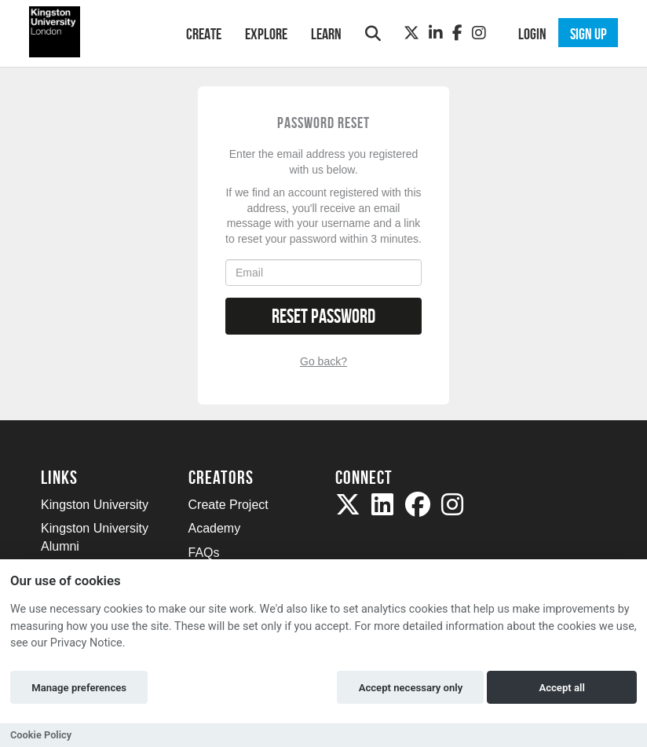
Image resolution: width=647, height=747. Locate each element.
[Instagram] (479, 33)
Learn (326, 33)
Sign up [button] (588, 33)
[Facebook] (457, 33)
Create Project (228, 504)
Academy (214, 528)
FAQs (204, 552)
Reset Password (323, 316)
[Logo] (93, 31)
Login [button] (532, 33)
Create (203, 33)
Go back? (323, 361)
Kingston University (94, 504)
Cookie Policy (40, 735)
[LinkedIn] (436, 33)
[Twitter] (411, 33)
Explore (266, 33)
